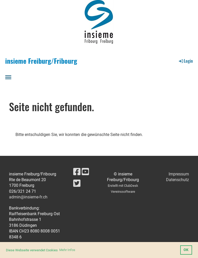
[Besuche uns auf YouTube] (85, 172)
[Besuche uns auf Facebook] (76, 172)
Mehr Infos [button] (67, 250)
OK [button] (186, 250)
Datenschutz (177, 179)
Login (185, 61)
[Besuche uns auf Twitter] (76, 183)
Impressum (179, 174)
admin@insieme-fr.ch (28, 197)
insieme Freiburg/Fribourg (41, 61)
